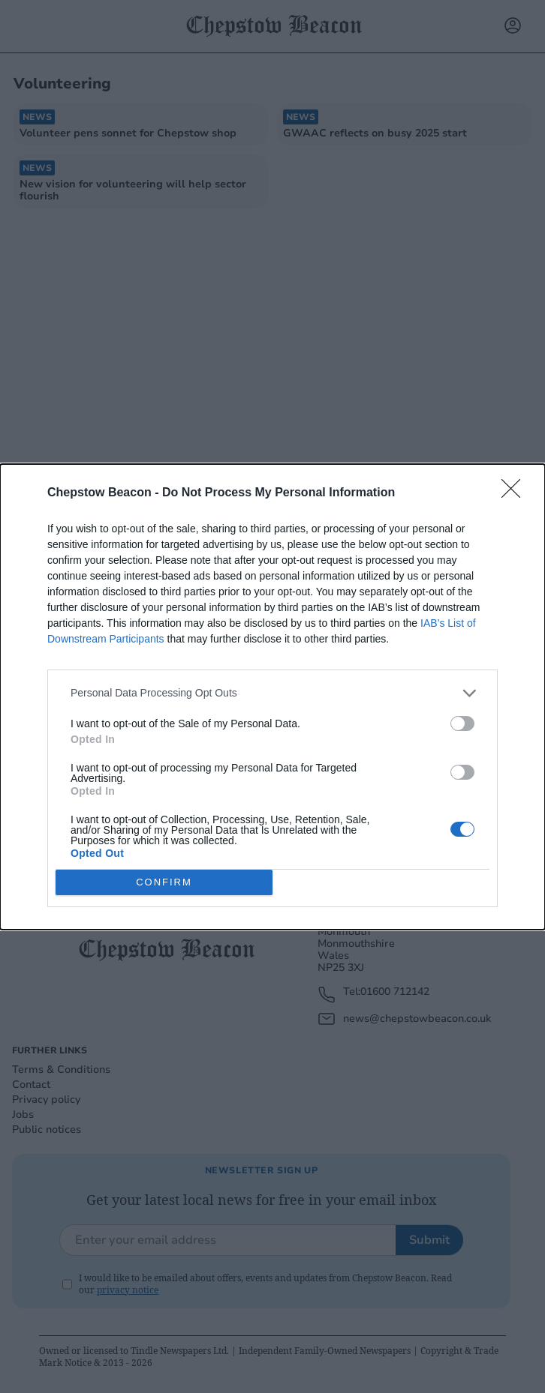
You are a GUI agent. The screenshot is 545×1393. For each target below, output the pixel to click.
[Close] (515, 493)
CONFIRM (164, 881)
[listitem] (272, 693)
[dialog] (272, 697)
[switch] (462, 723)
